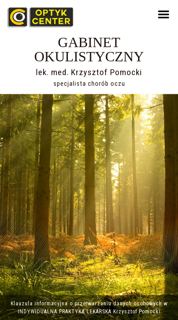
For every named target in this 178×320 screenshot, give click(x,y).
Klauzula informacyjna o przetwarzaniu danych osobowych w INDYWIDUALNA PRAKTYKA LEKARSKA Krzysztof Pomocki (89, 307)
